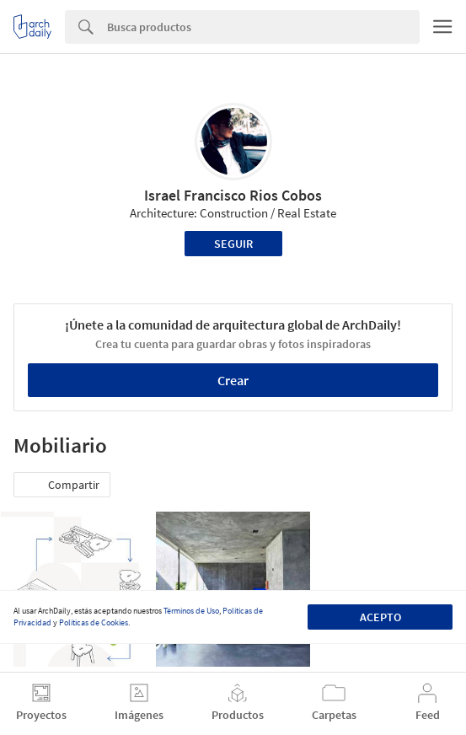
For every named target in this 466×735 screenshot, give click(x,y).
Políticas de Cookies (93, 622)
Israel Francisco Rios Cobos (233, 195)
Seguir (233, 243)
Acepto (380, 617)
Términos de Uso (191, 610)
